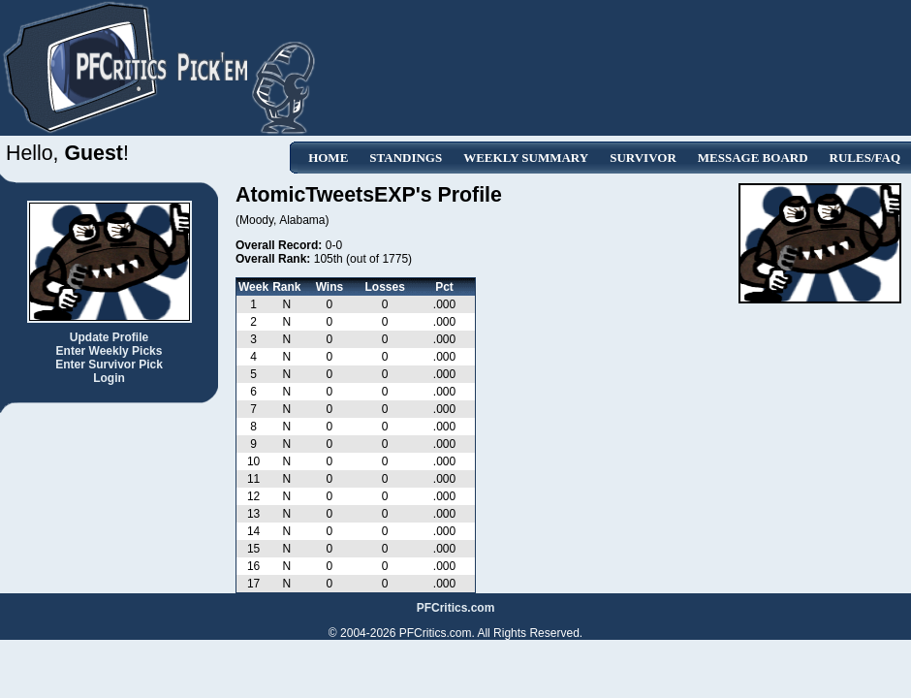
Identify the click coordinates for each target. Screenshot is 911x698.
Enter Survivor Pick (109, 364)
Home (328, 157)
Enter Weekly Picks (109, 351)
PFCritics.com (456, 608)
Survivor (643, 157)
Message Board (753, 157)
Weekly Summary (525, 157)
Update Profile (109, 337)
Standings (405, 157)
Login (109, 378)
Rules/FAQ (865, 157)
